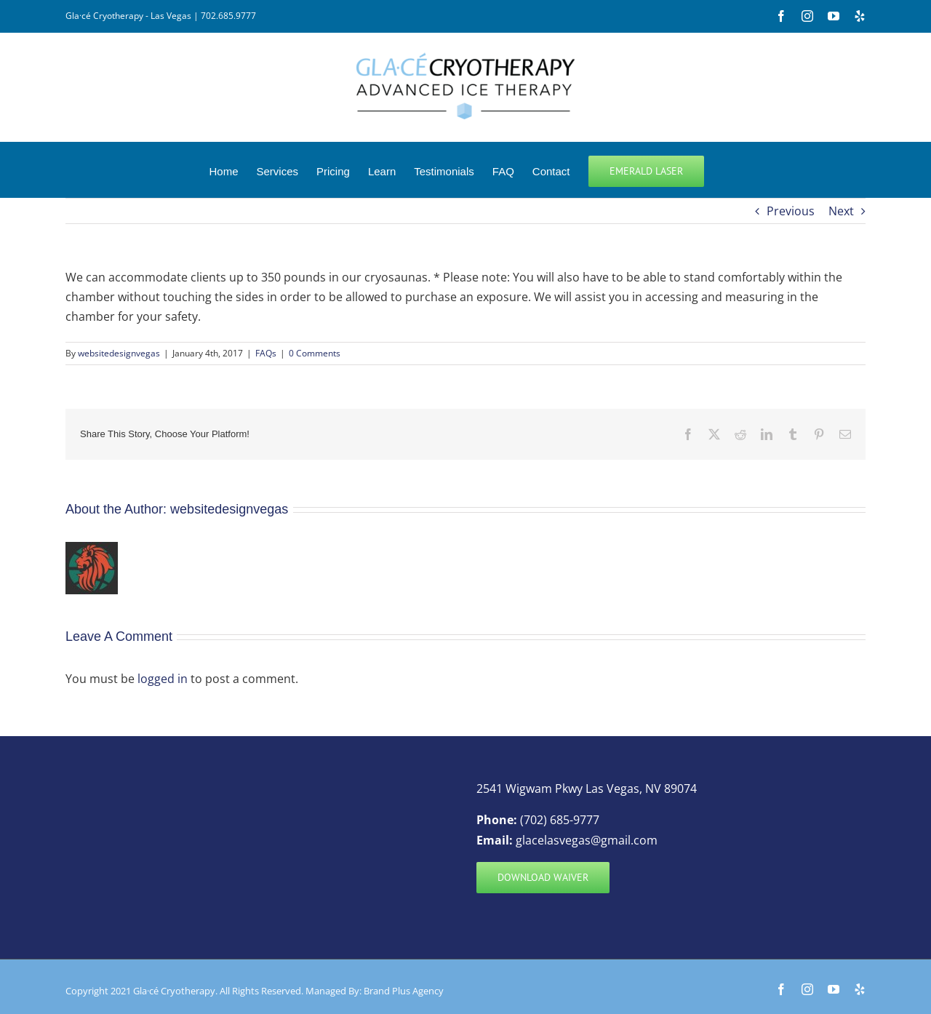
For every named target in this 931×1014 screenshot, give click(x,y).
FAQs (265, 353)
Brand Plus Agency (404, 990)
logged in (162, 679)
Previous (791, 211)
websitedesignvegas (119, 353)
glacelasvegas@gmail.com (587, 840)
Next (841, 211)
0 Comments (314, 353)
